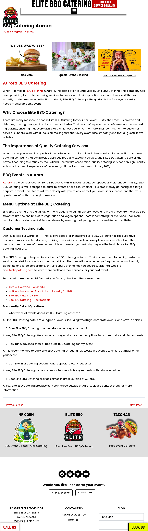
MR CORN (26, 414)
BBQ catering (34, 91)
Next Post (137, 405)
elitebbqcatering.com (20, 270)
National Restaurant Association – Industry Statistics (42, 291)
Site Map (107, 517)
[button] (74, 11)
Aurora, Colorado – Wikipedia (28, 287)
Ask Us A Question (74, 514)
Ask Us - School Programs (119, 75)
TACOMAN (121, 414)
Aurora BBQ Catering (27, 82)
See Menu (27, 75)
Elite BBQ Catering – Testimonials (30, 300)
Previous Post (13, 405)
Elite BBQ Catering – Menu (25, 295)
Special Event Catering (73, 75)
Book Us (73, 520)
